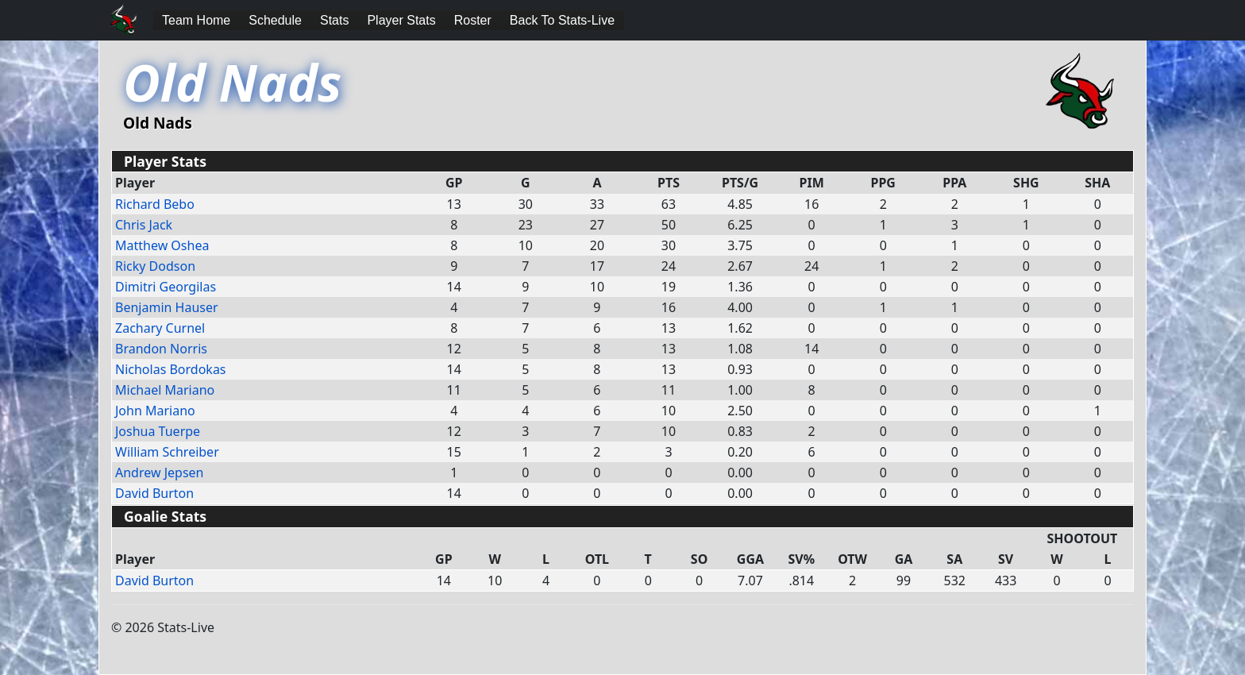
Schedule (275, 20)
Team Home (196, 20)
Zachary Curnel (160, 328)
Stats (334, 20)
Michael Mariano (164, 390)
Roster (472, 20)
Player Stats (401, 20)
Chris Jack (143, 224)
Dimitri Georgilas (165, 286)
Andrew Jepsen (159, 472)
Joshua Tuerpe (157, 431)
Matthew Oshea (162, 245)
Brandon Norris (161, 348)
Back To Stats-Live (562, 20)
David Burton (154, 493)
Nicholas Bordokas (170, 369)
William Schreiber (167, 452)
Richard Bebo (155, 204)
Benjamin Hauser (166, 307)
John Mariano (155, 410)
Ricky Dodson (155, 266)
